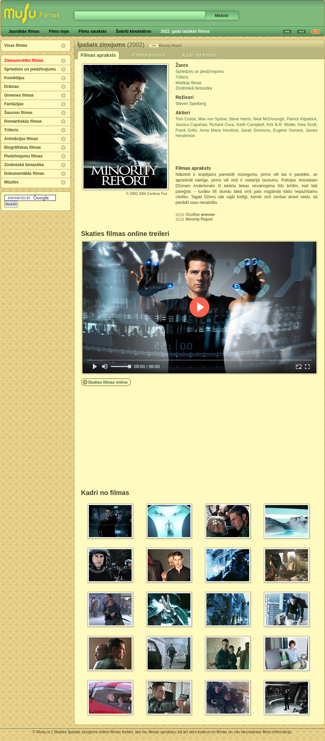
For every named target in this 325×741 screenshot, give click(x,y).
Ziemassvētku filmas (23, 60)
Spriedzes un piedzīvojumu (30, 69)
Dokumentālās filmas (24, 173)
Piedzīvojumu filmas (23, 156)
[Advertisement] (215, 152)
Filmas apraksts (98, 55)
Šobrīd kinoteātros (133, 31)
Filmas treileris (149, 55)
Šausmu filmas (18, 112)
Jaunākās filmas (24, 31)
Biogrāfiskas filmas (22, 147)
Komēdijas (14, 78)
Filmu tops (59, 31)
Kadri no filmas (199, 55)
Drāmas (11, 86)
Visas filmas (15, 45)
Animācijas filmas (21, 138)
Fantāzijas (14, 104)
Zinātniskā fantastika (24, 164)
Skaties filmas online (108, 382)
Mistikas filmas (189, 83)
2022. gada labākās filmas (185, 31)
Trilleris (11, 130)
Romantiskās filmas (23, 121)
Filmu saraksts (92, 31)
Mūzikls (11, 182)
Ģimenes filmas (19, 95)
